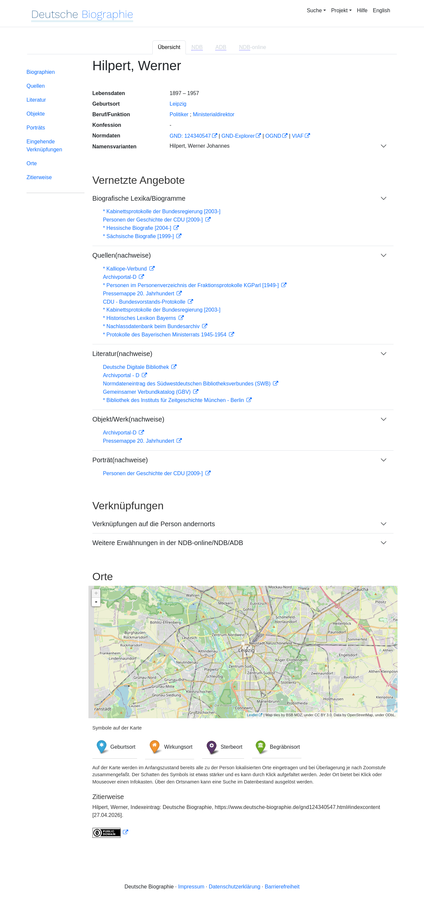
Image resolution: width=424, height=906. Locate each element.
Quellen (35, 86)
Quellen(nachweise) (121, 255)
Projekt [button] (339, 10)
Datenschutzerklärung (234, 886)
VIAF (298, 136)
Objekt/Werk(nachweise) (128, 419)
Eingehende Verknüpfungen (44, 145)
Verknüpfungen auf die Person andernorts (153, 524)
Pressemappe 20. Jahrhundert (139, 293)
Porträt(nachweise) (120, 460)
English (381, 10)
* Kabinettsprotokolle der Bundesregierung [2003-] (162, 211)
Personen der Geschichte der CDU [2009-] (153, 220)
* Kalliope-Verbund (125, 269)
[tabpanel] (212, 452)
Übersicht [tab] (169, 47)
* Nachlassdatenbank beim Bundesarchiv (152, 326)
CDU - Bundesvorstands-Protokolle (145, 302)
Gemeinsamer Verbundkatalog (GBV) (147, 392)
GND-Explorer (238, 136)
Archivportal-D (120, 277)
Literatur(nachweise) (122, 353)
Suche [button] (314, 10)
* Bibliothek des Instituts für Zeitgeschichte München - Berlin (174, 400)
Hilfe (362, 10)
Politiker (179, 114)
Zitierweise (39, 177)
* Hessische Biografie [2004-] (138, 228)
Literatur (36, 100)
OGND (273, 136)
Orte (31, 163)
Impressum (191, 886)
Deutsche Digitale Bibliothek (137, 367)
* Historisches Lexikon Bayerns (140, 318)
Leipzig (178, 104)
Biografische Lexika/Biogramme (139, 198)
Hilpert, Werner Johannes (200, 146)
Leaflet (252, 715)
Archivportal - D (122, 375)
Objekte (35, 114)
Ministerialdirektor (213, 114)
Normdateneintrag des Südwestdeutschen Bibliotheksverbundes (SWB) (187, 383)
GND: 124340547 (190, 136)
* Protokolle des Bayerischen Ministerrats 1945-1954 (165, 334)
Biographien (40, 72)
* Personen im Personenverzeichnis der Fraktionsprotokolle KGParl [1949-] (191, 285)
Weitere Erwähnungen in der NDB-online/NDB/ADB (167, 542)
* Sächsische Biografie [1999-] (139, 236)
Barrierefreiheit (282, 886)
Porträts (35, 127)
